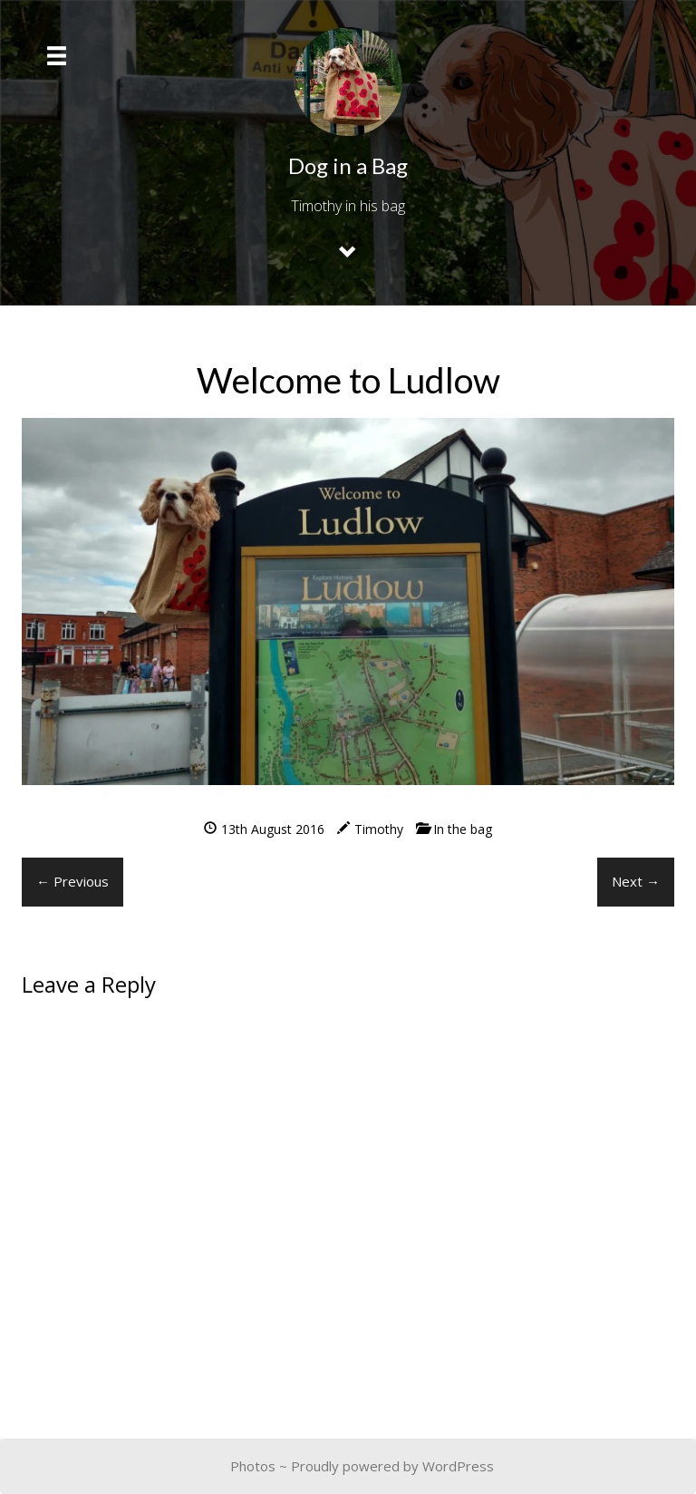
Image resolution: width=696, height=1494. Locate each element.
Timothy (378, 829)
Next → (636, 881)
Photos (253, 1466)
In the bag (462, 829)
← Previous (72, 881)
